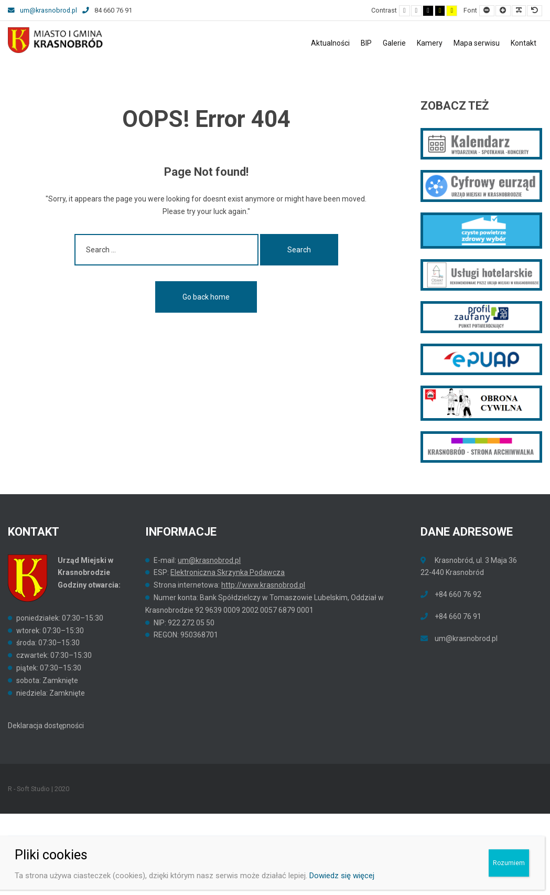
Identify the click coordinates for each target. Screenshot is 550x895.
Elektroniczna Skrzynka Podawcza (227, 572)
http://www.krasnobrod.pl (263, 585)
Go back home (206, 297)
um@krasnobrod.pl (42, 10)
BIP (366, 43)
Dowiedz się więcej (341, 875)
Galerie (394, 43)
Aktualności (330, 43)
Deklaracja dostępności (46, 725)
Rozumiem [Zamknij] (509, 863)
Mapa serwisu (477, 43)
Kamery (430, 43)
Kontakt (523, 43)
